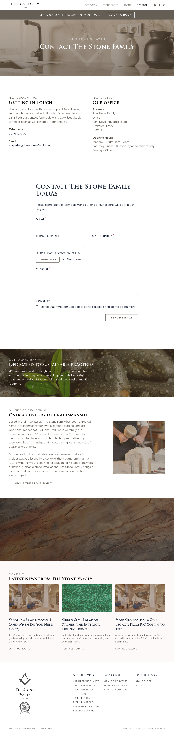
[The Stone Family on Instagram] (155, 5)
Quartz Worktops (115, 690)
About (127, 5)
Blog (138, 685)
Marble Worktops (115, 685)
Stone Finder (110, 5)
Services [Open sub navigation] (91, 5)
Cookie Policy (142, 729)
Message (43, 269)
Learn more (127, 306)
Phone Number (48, 236)
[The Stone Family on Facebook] (160, 5)
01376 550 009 (18, 133)
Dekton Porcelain (84, 685)
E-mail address (101, 236)
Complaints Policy (157, 729)
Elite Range (80, 694)
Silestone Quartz (84, 711)
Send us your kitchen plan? (58, 253)
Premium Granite (83, 698)
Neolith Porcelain (84, 690)
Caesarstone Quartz (86, 681)
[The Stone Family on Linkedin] (164, 5)
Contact (142, 5)
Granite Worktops (115, 681)
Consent (43, 301)
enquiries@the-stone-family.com (30, 145)
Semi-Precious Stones (86, 706)
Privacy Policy (129, 729)
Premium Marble (83, 702)
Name (41, 219)
